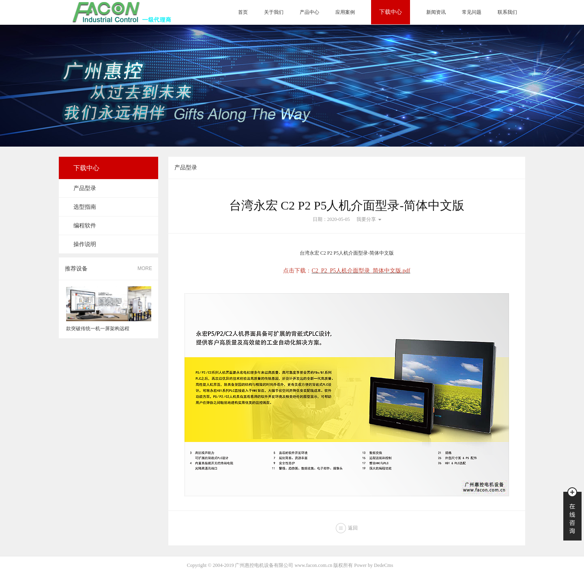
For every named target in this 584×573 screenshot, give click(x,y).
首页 (243, 12)
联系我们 (507, 12)
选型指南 (84, 207)
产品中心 (309, 12)
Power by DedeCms (373, 565)
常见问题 (471, 12)
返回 (353, 528)
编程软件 (84, 226)
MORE (144, 268)
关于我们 (273, 12)
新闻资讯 (436, 12)
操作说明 (84, 244)
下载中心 (390, 12)
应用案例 (345, 12)
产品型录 (84, 188)
